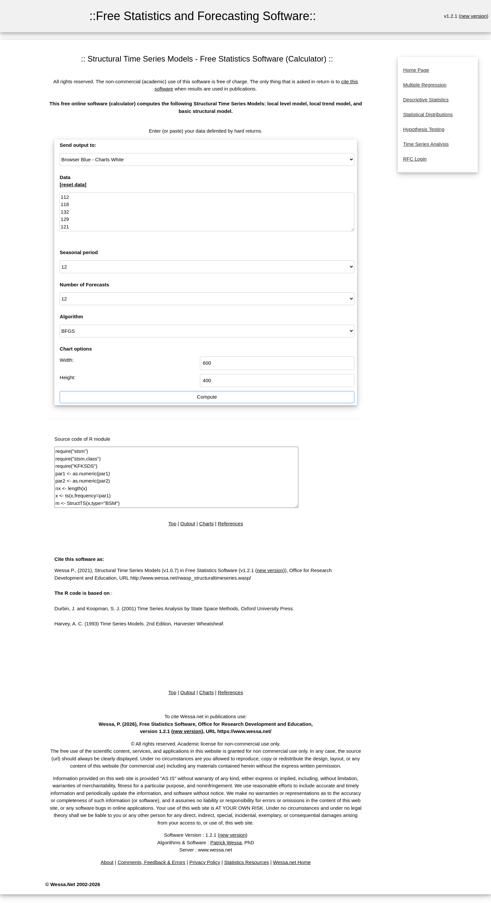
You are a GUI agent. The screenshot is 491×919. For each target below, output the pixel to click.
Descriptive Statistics (426, 99)
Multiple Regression (425, 85)
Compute (207, 397)
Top (172, 523)
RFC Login (415, 159)
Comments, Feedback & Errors (151, 862)
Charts (206, 523)
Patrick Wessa (226, 842)
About (106, 862)
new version (473, 16)
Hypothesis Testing (424, 129)
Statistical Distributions (428, 114)
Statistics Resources (246, 862)
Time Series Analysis (426, 144)
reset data (73, 184)
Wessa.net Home (292, 862)
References (230, 523)
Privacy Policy (204, 862)
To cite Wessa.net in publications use (205, 716)
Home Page (416, 70)
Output (187, 523)
